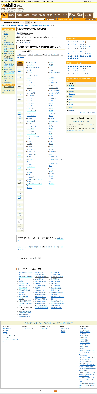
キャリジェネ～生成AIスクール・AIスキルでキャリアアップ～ (87, 352)
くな (19, 109)
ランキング (34, 22)
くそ (19, 96)
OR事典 (21, 281)
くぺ (19, 215)
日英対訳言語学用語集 (57, 303)
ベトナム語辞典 (84, 346)
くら (19, 148)
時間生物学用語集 (24, 290)
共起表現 (26, 15)
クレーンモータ (31, 134)
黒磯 (28, 169)
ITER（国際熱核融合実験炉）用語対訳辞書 (9, 72)
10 (33, 258)
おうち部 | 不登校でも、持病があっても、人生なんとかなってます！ (87, 379)
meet (71, 107)
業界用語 (6, 34)
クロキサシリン (53, 156)
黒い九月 (29, 159)
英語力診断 (42, 15)
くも (19, 140)
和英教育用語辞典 (24, 316)
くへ (19, 127)
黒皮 (50, 131)
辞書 (2, 1)
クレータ (29, 90)
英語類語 (19, 15)
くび (19, 200)
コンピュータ (7, 36)
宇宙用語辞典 (39, 272)
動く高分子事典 (23, 283)
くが (19, 165)
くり (19, 150)
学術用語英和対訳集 (57, 301)
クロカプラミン (53, 121)
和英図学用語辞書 (40, 303)
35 (57, 54)
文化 (27, 323)
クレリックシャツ (32, 62)
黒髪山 (51, 128)
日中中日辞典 (27, 1)
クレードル (30, 103)
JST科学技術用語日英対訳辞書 (39, 25)
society (71, 91)
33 (51, 54)
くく (19, 81)
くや (19, 142)
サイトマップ (6, 337)
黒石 (28, 162)
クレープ (29, 106)
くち (19, 101)
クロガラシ (52, 151)
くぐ (19, 170)
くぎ (19, 168)
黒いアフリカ (31, 151)
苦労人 (51, 85)
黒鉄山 (51, 144)
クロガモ (51, 149)
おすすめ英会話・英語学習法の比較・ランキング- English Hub (87, 385)
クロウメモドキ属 (54, 93)
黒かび (51, 116)
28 (37, 54)
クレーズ (29, 88)
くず (19, 180)
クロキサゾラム (53, 163)
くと (19, 107)
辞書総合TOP (87, 1)
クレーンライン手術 (33, 136)
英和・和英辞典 (19, 1)
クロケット (52, 178)
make (71, 105)
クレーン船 (30, 131)
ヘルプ (94, 1)
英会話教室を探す (80, 15)
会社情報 (63, 330)
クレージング (31, 85)
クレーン (29, 123)
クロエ (51, 100)
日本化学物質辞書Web (41, 277)
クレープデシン (31, 116)
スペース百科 (55, 272)
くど (19, 196)
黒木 (50, 166)
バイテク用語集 (55, 286)
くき (19, 79)
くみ (19, 133)
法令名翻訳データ (40, 297)
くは (19, 120)
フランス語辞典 (84, 341)
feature (71, 86)
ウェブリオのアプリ (27, 328)
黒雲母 (51, 95)
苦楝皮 (29, 70)
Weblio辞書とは (7, 328)
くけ (19, 83)
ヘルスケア (7, 80)
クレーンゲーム (31, 126)
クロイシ (29, 164)
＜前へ (19, 54)
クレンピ (29, 72)
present (71, 102)
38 (18, 57)
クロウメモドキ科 (54, 90)
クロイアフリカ (31, 154)
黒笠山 (51, 108)
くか (19, 77)
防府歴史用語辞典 (40, 292)
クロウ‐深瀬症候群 (54, 72)
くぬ (19, 114)
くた (19, 99)
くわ (19, 159)
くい (19, 68)
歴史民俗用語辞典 (40, 294)
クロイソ (29, 172)
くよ (19, 146)
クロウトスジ (53, 83)
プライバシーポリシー (9, 335)
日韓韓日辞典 (35, 1)
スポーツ (45, 323)
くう (19, 71)
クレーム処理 (31, 121)
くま (19, 131)
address (72, 88)
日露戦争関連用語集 (57, 292)
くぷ (19, 213)
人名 (57, 323)
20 (36, 258)
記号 (84, 71)
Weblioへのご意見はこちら (81, 121)
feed (70, 99)
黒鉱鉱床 (51, 184)
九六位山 (51, 168)
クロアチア (30, 146)
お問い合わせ (45, 328)
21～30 (90, 83)
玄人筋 (51, 80)
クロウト (51, 77)
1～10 (71, 83)
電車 (45, 322)
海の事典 (21, 292)
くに (19, 112)
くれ (19, 155)
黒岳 (50, 141)
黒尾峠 (51, 106)
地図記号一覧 (55, 290)
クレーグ (29, 80)
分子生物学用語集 (40, 286)
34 (54, 54)
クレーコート (31, 83)
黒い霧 (29, 156)
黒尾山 (51, 103)
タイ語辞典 (83, 344)
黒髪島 (51, 126)
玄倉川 (51, 171)
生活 (30, 323)
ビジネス (6, 31)
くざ (19, 176)
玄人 (50, 75)
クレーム (29, 118)
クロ (28, 139)
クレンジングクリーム (33, 67)
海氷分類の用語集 (56, 288)
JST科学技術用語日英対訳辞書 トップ (13, 22)
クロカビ (51, 118)
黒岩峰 (51, 65)
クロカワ (51, 136)
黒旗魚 (51, 111)
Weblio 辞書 (5, 25)
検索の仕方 (6, 330)
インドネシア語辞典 (85, 343)
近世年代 (21, 299)
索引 (27, 22)
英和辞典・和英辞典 (17, 25)
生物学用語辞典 (55, 283)
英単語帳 (34, 15)
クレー (29, 77)
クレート (29, 98)
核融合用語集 (23, 288)
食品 (54, 323)
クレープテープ (31, 113)
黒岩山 (51, 62)
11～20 (81, 83)
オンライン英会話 (57, 15)
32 (49, 54)
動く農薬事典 (39, 279)
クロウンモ (52, 98)
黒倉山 (51, 176)
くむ (19, 135)
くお (19, 75)
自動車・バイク (51, 322)
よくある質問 (88, 124)
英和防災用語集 (23, 314)
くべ (19, 204)
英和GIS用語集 (55, 305)
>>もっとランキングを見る (87, 112)
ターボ (65, 15)
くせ (19, 94)
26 (32, 54)
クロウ (51, 70)
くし (19, 90)
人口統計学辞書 (55, 274)
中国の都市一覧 (39, 290)
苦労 (50, 67)
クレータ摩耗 (31, 93)
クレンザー (30, 65)
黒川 (50, 134)
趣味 (41, 323)
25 (29, 54)
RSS (56, 391)
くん (19, 163)
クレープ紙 (30, 108)
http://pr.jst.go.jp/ (25, 42)
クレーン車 (30, 128)
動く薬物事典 (55, 279)
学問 (26, 25)
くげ (19, 172)
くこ (19, 86)
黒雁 (50, 154)
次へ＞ (22, 57)
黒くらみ (51, 173)
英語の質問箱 (83, 355)
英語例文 (11, 15)
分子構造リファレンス (25, 285)
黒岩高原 (29, 188)
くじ (19, 178)
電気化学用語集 (55, 281)
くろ (19, 157)
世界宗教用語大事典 (25, 301)
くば (19, 198)
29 (40, 54)
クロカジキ (52, 113)
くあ (19, 66)
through (72, 94)
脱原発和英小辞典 (56, 308)
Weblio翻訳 (83, 333)
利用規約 (5, 333)
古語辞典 (43, 1)
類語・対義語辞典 (9, 1)
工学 (5, 38)
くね (19, 116)
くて (19, 105)
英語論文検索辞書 (40, 301)
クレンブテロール (32, 75)
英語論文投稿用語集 (25, 312)
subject (71, 110)
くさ (19, 88)
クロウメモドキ (53, 88)
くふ (19, 124)
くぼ (19, 206)
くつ (19, 103)
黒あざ (29, 141)
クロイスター (31, 167)
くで (19, 193)
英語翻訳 (49, 15)
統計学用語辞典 (39, 274)
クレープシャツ (31, 111)
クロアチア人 (31, 149)
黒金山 (51, 146)
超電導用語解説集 (40, 281)
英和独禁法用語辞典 (41, 299)
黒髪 (50, 123)
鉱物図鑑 (37, 283)
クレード (29, 100)
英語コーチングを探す (72, 15)
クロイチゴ (30, 177)
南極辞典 (37, 288)
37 (62, 54)
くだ (19, 187)
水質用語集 (22, 294)
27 (35, 54)
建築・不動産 (66, 322)
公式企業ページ (65, 328)
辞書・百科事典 (8, 82)
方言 (61, 323)
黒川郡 (51, 139)
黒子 (50, 181)
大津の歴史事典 (23, 296)
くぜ (19, 183)
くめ (19, 137)
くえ (19, 73)
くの (19, 118)
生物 (50, 323)
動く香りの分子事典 (57, 277)
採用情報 (63, 332)
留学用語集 (54, 294)
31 (46, 54)
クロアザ (29, 144)
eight (71, 96)
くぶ (19, 202)
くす (19, 92)
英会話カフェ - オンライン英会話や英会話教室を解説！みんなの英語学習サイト (87, 374)
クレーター (30, 95)
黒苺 (28, 174)
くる (19, 152)
